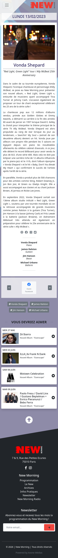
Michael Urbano (38, 310)
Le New (29, 484)
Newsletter (29, 495)
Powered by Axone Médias (29, 552)
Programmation (29, 480)
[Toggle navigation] (6, 5)
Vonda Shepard (18, 304)
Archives (29, 488)
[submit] (49, 527)
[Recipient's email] (24, 527)
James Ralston (39, 304)
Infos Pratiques (29, 491)
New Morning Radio (29, 499)
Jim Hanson (17, 310)
